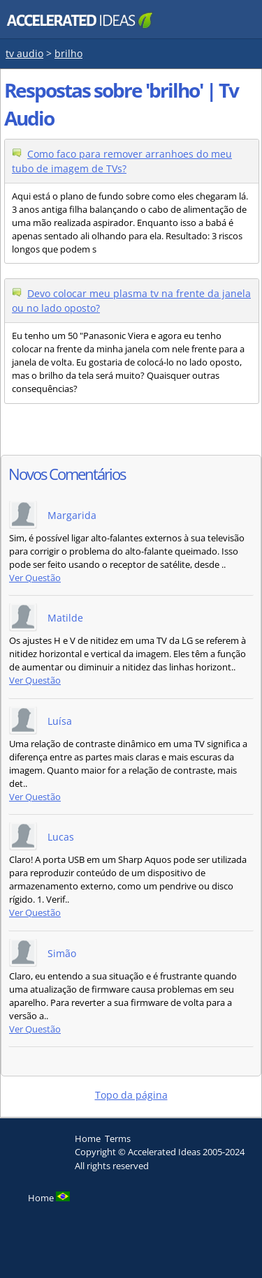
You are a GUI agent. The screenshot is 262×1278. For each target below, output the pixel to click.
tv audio (24, 53)
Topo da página (131, 1095)
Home (88, 1138)
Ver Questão (35, 578)
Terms (118, 1138)
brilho (68, 53)
